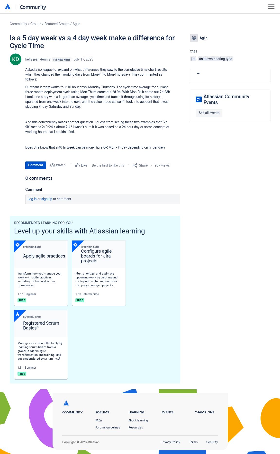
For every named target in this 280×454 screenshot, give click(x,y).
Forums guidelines (107, 427)
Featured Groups (57, 24)
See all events (209, 113)
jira (193, 59)
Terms (193, 442)
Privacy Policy (170, 442)
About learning (138, 420)
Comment (35, 165)
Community (33, 6)
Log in (32, 199)
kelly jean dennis (37, 59)
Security (212, 442)
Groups (35, 24)
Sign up (46, 199)
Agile (76, 24)
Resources (135, 427)
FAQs (98, 420)
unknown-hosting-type (215, 59)
